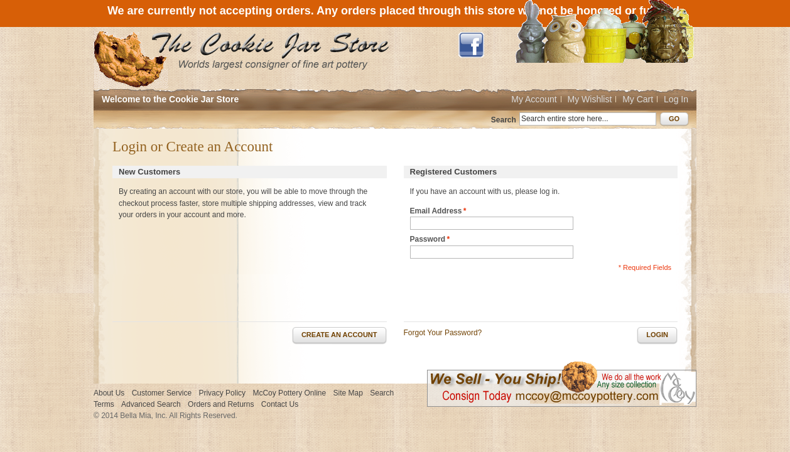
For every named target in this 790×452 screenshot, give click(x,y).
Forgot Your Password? (443, 332)
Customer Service (162, 393)
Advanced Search (151, 404)
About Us (109, 393)
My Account (533, 99)
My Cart (637, 99)
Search (503, 120)
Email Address (436, 211)
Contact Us (279, 404)
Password (428, 239)
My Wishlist (590, 99)
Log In (676, 99)
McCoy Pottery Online (289, 393)
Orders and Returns (221, 404)
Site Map (348, 393)
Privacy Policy (222, 393)
